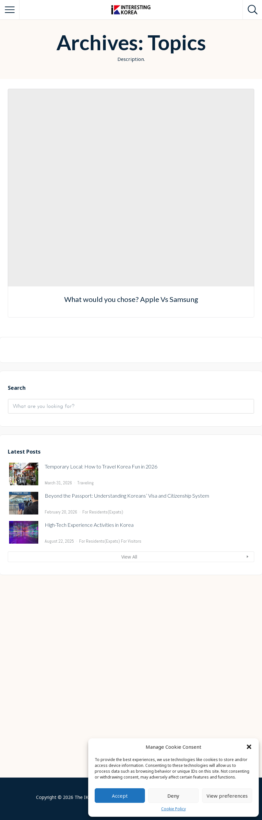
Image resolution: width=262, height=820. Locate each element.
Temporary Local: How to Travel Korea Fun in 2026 (101, 669)
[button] (249, 747)
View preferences (227, 795)
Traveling (85, 685)
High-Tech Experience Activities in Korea (89, 727)
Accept (120, 795)
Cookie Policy (173, 809)
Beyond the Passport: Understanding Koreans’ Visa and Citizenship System (127, 698)
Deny (173, 795)
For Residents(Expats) (102, 714)
